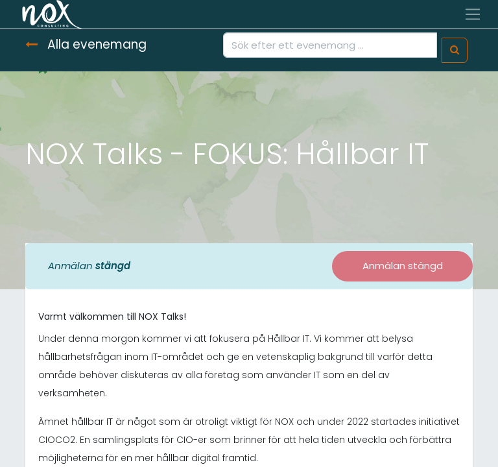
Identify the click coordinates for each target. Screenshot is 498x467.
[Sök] (455, 50)
